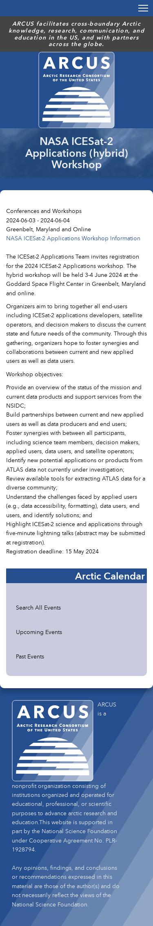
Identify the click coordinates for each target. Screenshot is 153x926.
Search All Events (38, 607)
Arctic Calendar (110, 576)
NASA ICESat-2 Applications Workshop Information (73, 238)
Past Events (30, 656)
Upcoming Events (39, 631)
